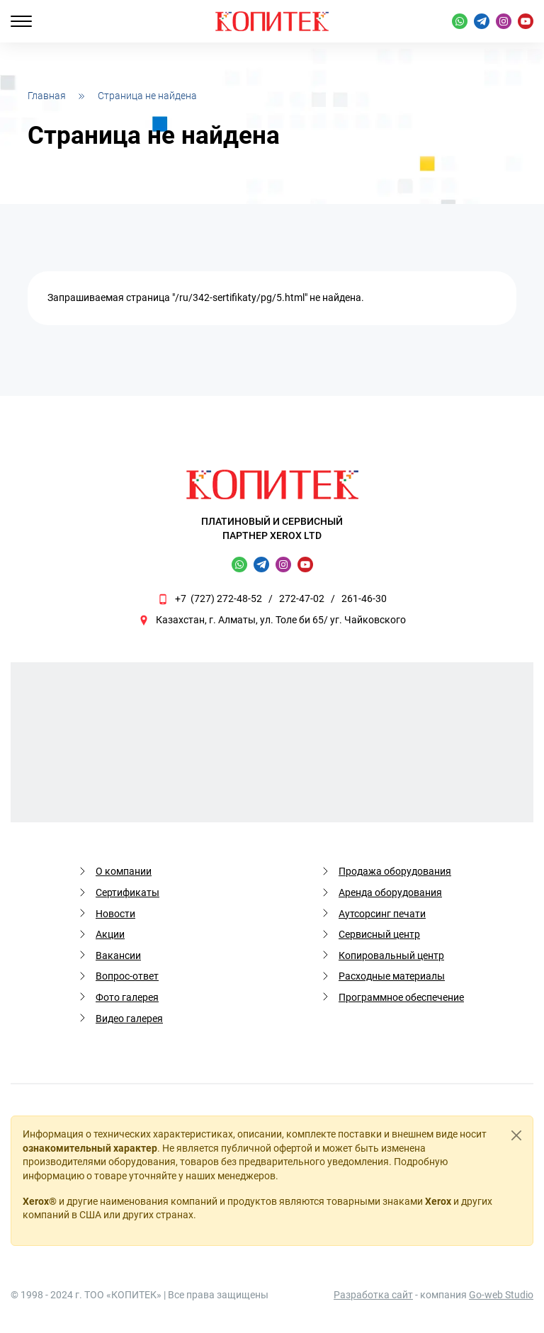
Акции (110, 934)
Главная (47, 95)
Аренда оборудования (390, 892)
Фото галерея (127, 997)
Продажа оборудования (395, 871)
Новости (115, 913)
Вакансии (118, 955)
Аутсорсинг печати (382, 913)
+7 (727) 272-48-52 (218, 598)
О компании (124, 871)
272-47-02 (301, 598)
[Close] (516, 1135)
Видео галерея (129, 1018)
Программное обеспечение (401, 997)
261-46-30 (364, 598)
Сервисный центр (379, 934)
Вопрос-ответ (127, 976)
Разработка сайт (373, 1294)
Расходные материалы (392, 976)
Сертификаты (127, 892)
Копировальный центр (391, 955)
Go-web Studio (501, 1294)
